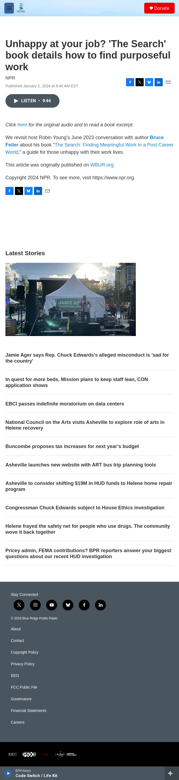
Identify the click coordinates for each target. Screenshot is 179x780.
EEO (15, 676)
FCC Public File (24, 687)
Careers (17, 722)
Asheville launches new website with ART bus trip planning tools (80, 465)
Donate (161, 8)
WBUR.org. (102, 165)
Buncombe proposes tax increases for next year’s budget (72, 446)
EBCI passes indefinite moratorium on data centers (64, 404)
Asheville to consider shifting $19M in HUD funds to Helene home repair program (88, 486)
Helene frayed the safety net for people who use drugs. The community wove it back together (87, 529)
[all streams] (172, 773)
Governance (21, 699)
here (22, 124)
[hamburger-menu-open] (9, 8)
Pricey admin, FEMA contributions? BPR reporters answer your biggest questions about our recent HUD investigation (88, 553)
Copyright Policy (24, 652)
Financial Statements (28, 711)
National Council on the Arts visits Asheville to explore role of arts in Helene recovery (85, 425)
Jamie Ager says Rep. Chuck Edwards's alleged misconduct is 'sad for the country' (87, 358)
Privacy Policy (22, 664)
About (16, 629)
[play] (8, 773)
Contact (17, 641)
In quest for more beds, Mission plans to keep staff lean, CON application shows (76, 382)
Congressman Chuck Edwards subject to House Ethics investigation (84, 507)
